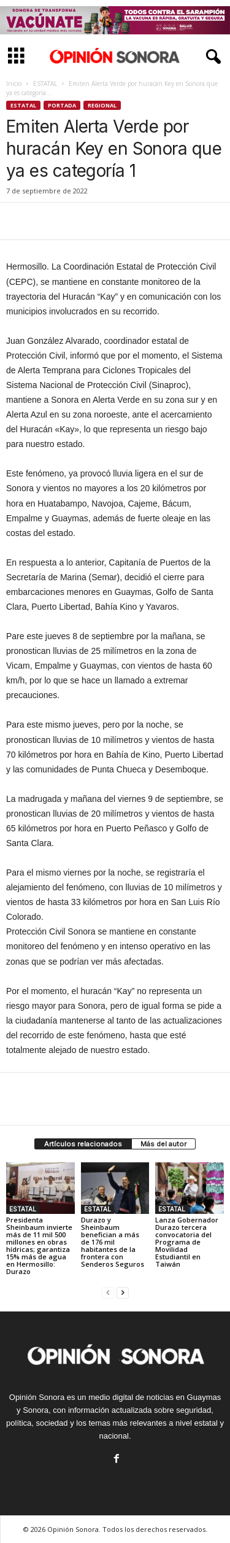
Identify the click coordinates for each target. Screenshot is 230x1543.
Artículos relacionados (83, 1144)
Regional (102, 105)
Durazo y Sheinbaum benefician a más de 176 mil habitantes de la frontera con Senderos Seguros (112, 1242)
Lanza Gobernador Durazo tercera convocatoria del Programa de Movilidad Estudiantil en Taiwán (186, 1242)
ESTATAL (45, 83)
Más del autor (163, 1144)
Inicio (13, 83)
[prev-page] (108, 1292)
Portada (62, 105)
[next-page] (123, 1292)
